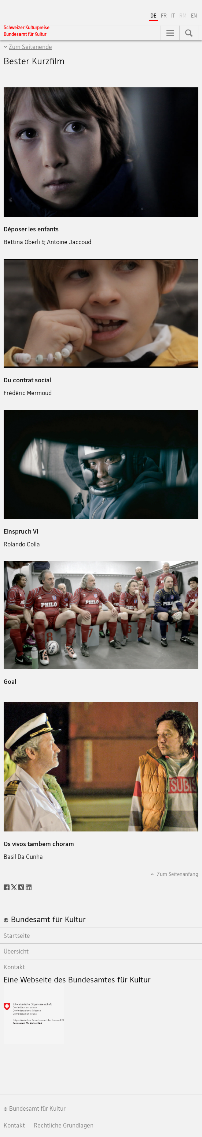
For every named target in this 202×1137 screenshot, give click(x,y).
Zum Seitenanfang (176, 874)
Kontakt (14, 1125)
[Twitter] (14, 886)
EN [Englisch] (194, 15)
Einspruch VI (21, 531)
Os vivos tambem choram (39, 844)
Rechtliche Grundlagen (63, 1125)
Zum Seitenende (30, 46)
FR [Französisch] (164, 15)
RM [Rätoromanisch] (183, 15)
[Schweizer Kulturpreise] (26, 31)
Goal (10, 681)
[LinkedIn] (29, 886)
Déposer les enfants (31, 229)
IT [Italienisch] (173, 15)
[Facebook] (7, 886)
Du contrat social (27, 380)
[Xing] (22, 886)
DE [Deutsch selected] (153, 15)
